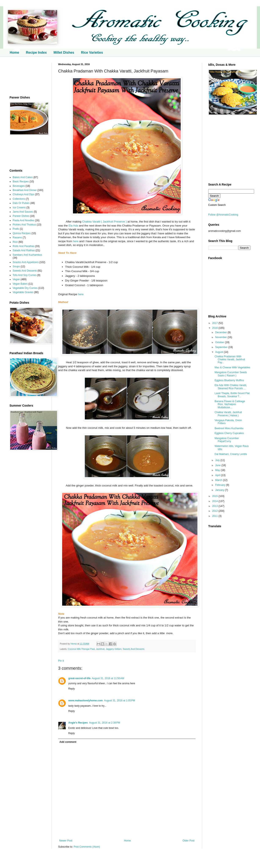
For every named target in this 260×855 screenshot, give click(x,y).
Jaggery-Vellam (113, 649)
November (221, 337)
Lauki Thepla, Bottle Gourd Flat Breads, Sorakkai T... (232, 395)
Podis (16, 228)
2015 (215, 496)
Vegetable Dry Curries (25, 288)
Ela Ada (73, 225)
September (221, 347)
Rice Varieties (92, 52)
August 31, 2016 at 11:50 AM (108, 678)
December (221, 332)
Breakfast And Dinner (25, 190)
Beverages (19, 185)
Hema (74, 643)
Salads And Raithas (24, 250)
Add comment (67, 741)
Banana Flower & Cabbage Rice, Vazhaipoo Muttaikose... (230, 404)
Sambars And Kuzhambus (27, 254)
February (220, 484)
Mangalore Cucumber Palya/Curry (227, 440)
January (220, 490)
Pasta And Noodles (23, 220)
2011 (215, 516)
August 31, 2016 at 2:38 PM (104, 722)
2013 (215, 506)
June (218, 465)
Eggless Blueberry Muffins (229, 380)
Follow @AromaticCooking (223, 214)
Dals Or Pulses (21, 203)
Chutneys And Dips (23, 194)
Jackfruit (100, 649)
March (219, 480)
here (75, 241)
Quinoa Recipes (22, 233)
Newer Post (65, 840)
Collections (19, 198)
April (218, 475)
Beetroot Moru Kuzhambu (229, 428)
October (220, 342)
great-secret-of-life (79, 678)
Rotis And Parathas (23, 246)
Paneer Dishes (21, 215)
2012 (215, 510)
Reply (71, 688)
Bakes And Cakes (23, 177)
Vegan (16, 279)
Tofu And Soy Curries (25, 275)
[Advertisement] (27, 76)
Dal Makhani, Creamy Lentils (231, 454)
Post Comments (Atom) (87, 846)
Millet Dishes (63, 52)
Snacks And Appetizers (26, 262)
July (217, 460)
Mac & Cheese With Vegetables (232, 367)
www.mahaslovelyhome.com (85, 700)
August (219, 352)
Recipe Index (36, 52)
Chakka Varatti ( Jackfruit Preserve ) (104, 221)
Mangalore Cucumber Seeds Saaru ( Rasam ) (231, 374)
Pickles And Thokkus (24, 224)
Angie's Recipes (78, 722)
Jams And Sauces (23, 211)
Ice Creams (19, 207)
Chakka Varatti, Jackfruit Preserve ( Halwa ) (228, 414)
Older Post (188, 840)
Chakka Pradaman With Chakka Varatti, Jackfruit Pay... (230, 359)
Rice (15, 241)
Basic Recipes (21, 181)
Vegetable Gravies (23, 292)
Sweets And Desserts (134, 649)
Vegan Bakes (20, 283)
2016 (215, 327)
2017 (215, 323)
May (218, 470)
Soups (16, 266)
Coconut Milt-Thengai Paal (81, 649)
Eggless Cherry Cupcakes (229, 433)
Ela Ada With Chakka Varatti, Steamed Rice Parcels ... (231, 387)
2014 (215, 501)
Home (14, 52)
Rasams (17, 237)
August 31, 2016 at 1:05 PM (119, 700)
